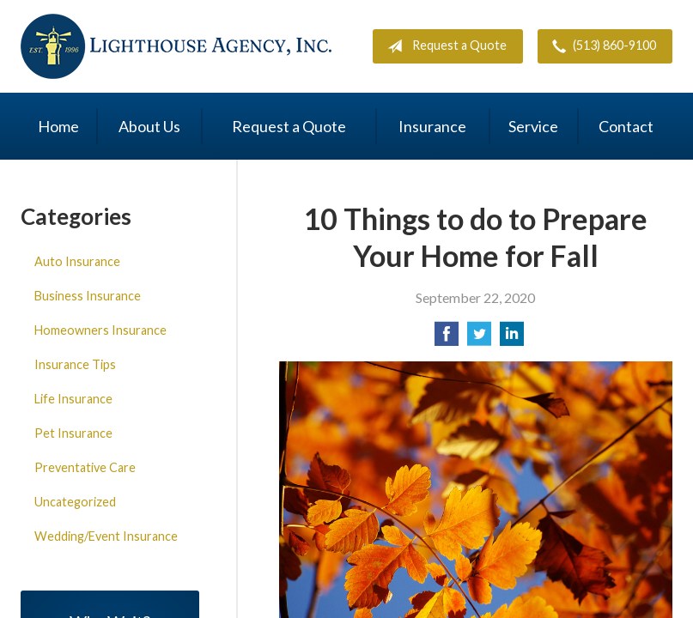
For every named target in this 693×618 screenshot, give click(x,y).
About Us (149, 126)
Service (533, 126)
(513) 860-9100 (600, 46)
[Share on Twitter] (479, 338)
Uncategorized (75, 501)
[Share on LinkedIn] (512, 338)
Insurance (432, 126)
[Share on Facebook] (447, 338)
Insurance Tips (75, 364)
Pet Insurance (73, 433)
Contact (626, 126)
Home (58, 126)
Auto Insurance (77, 261)
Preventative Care (85, 467)
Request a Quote (443, 46)
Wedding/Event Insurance (106, 536)
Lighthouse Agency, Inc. (176, 46)
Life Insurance (73, 398)
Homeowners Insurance (100, 330)
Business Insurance (87, 295)
